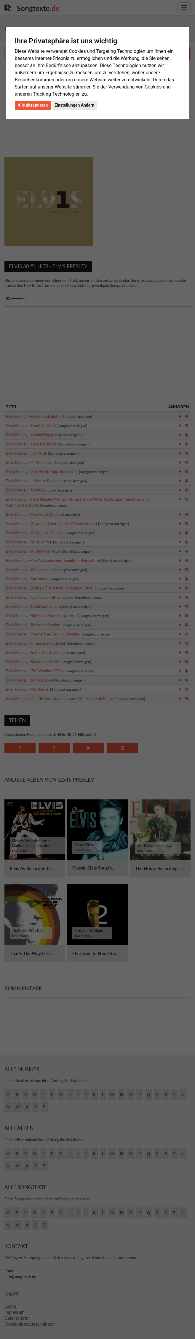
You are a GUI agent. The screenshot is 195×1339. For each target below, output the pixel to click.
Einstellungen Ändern (74, 105)
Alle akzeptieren (33, 105)
